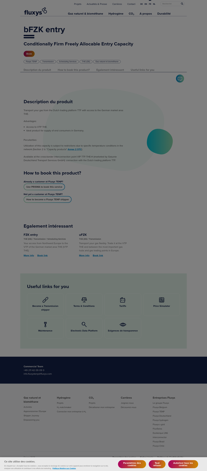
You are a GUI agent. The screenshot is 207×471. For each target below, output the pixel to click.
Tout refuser (157, 467)
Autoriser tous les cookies (183, 467)
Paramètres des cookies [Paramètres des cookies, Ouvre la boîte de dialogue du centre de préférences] (132, 467)
